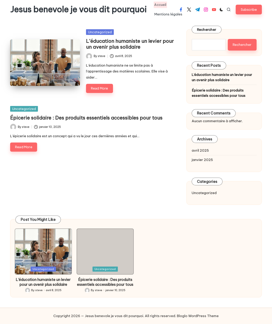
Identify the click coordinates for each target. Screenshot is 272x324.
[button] (249, 9)
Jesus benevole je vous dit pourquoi (78, 9)
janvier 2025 (202, 160)
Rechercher (206, 29)
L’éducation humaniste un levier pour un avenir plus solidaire (130, 44)
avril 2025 (200, 150)
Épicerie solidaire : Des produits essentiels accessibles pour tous (86, 118)
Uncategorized (100, 32)
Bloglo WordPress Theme (198, 316)
